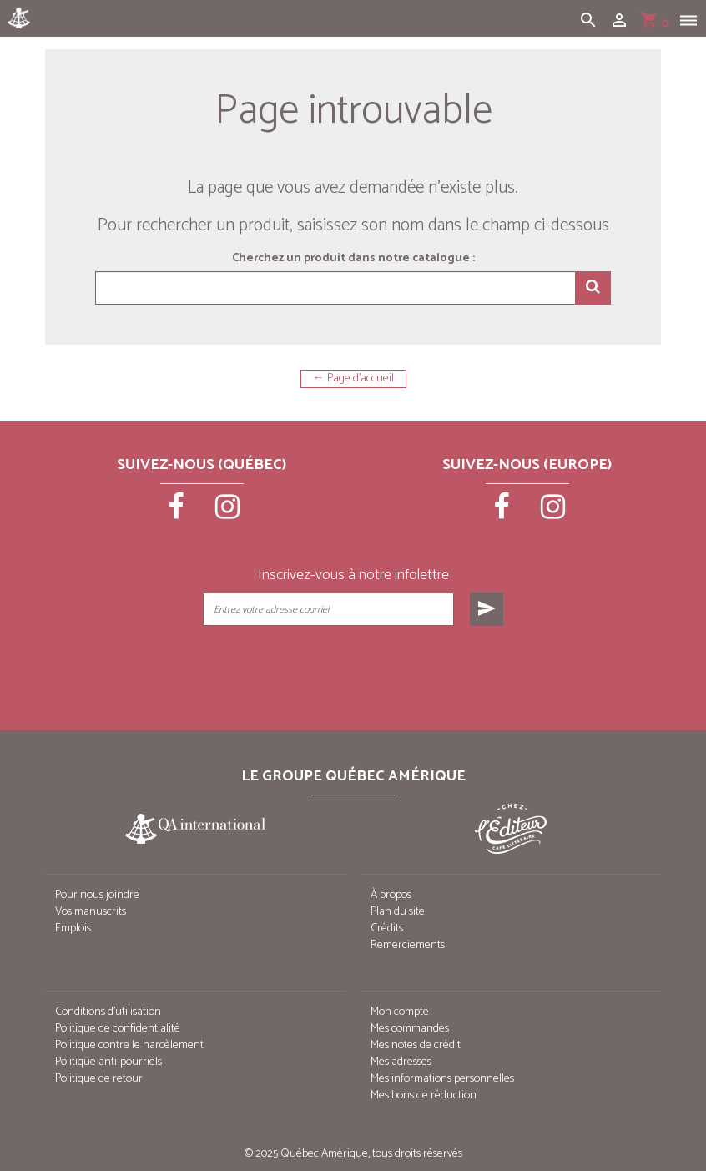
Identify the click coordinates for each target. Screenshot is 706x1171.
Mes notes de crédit (416, 1045)
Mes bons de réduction (424, 1095)
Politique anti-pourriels (108, 1062)
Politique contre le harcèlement (129, 1045)
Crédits (387, 928)
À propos (391, 895)
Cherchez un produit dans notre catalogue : (353, 258)
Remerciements (408, 945)
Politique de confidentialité (117, 1028)
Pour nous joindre (97, 895)
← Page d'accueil (353, 379)
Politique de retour (99, 1078)
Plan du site (398, 911)
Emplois (73, 928)
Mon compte (400, 1012)
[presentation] (354, 668)
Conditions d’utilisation (108, 1012)
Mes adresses (401, 1062)
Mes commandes (410, 1028)
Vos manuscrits (90, 911)
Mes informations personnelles (442, 1078)
